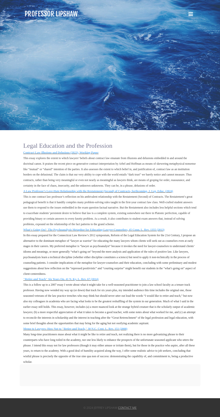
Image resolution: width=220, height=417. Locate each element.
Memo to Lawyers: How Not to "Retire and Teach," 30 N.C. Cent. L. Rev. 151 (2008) (75, 328)
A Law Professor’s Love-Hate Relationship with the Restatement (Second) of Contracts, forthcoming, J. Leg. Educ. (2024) (98, 191)
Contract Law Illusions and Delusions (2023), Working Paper (61, 152)
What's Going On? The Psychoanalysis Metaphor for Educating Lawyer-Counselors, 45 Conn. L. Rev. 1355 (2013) (94, 229)
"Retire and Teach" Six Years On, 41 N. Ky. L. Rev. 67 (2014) (61, 279)
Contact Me (127, 408)
